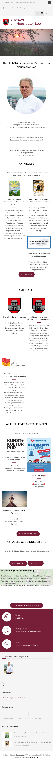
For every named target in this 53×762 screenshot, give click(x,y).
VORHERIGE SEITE (18, 563)
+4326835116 (9, 2)
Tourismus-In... (23, 719)
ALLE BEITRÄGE (26, 274)
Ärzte (33, 714)
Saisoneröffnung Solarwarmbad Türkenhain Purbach (14, 201)
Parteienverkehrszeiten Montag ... (15, 8)
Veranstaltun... (21, 714)
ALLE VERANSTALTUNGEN (28, 534)
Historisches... (37, 719)
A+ (38, 13)
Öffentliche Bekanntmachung (14, 317)
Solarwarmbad (8, 719)
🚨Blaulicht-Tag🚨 (39, 475)
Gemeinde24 (20, 755)
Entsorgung (8, 714)
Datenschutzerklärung (30, 757)
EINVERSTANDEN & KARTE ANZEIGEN (26, 605)
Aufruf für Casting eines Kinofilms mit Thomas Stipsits (32, 742)
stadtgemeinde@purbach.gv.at (26, 2)
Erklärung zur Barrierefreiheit (15, 698)
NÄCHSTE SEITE (35, 563)
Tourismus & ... (43, 714)
